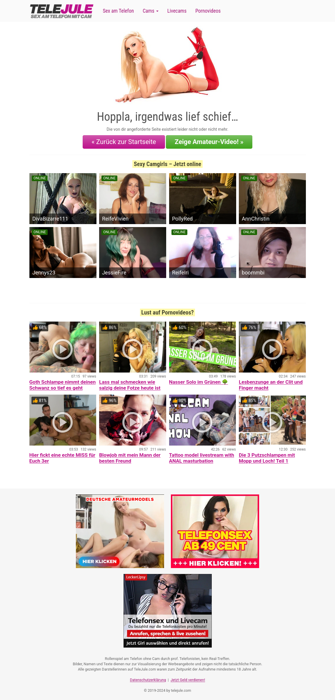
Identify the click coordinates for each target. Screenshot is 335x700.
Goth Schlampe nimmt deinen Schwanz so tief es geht (62, 384)
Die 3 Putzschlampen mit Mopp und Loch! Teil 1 (267, 457)
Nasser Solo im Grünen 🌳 (198, 381)
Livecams (177, 11)
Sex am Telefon (118, 11)
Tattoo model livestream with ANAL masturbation (201, 457)
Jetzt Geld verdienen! (188, 678)
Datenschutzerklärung (148, 678)
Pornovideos (208, 11)
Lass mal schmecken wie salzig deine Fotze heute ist (129, 384)
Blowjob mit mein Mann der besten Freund (130, 457)
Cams (150, 11)
